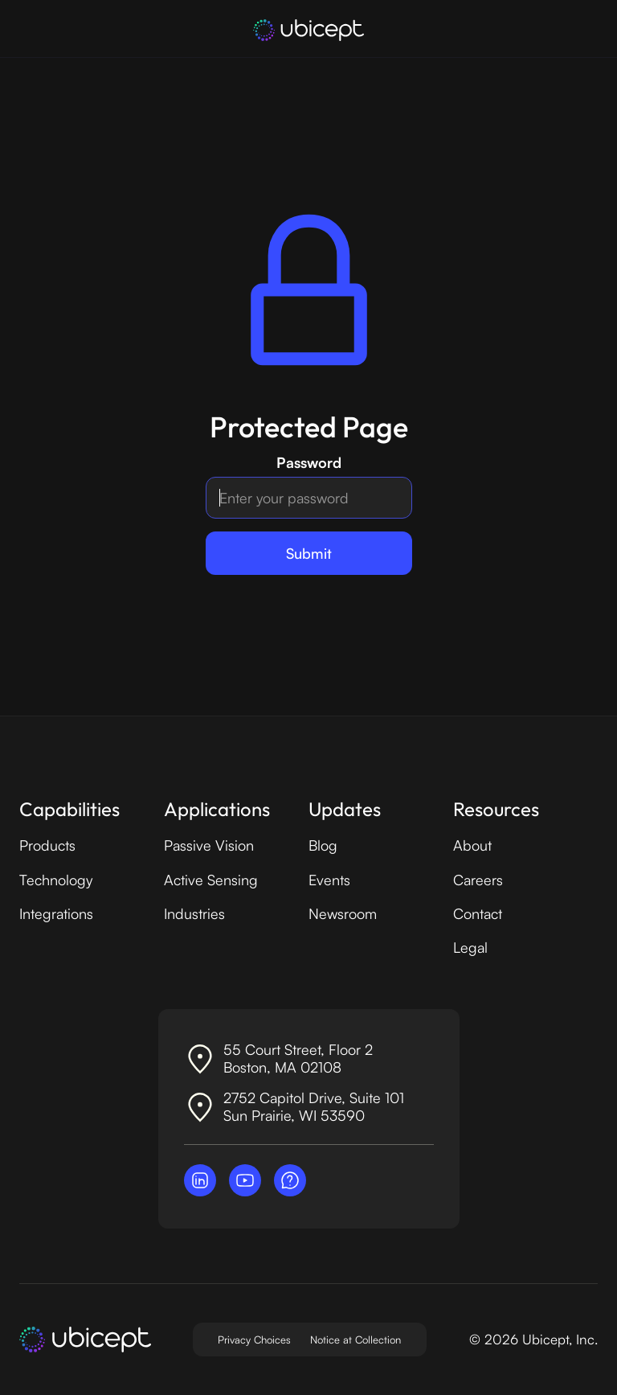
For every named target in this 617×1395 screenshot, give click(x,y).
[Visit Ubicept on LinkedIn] (200, 1180)
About (472, 845)
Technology (55, 879)
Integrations (56, 913)
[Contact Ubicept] (290, 1180)
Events (329, 879)
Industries (194, 913)
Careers (478, 879)
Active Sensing (211, 879)
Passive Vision (209, 845)
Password (308, 462)
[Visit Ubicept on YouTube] (245, 1180)
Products (47, 845)
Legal (470, 947)
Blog (322, 845)
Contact (477, 913)
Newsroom (342, 913)
